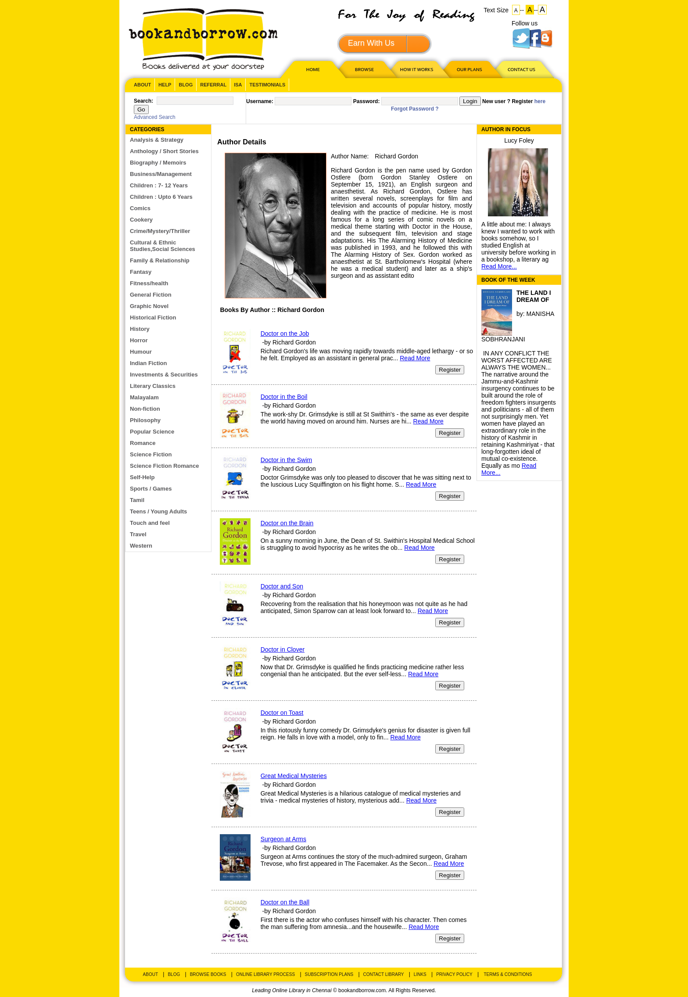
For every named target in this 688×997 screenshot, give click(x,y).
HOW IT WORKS (416, 69)
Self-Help (142, 477)
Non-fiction (145, 408)
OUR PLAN (469, 69)
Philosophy (145, 420)
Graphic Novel (149, 306)
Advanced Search (155, 117)
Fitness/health (149, 283)
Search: (143, 101)
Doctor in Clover (283, 649)
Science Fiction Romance (164, 466)
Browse (365, 69)
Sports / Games (151, 488)
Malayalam (144, 397)
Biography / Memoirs (158, 162)
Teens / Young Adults (158, 511)
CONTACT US (520, 69)
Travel (138, 534)
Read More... (499, 266)
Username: (259, 101)
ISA (238, 84)
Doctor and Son (282, 586)
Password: (366, 101)
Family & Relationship (160, 260)
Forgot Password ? (415, 109)
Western (141, 545)
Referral (213, 84)
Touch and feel (150, 523)
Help (164, 84)
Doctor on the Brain (287, 523)
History (140, 329)
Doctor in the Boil (284, 396)
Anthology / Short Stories (164, 151)
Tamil (137, 500)
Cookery (141, 219)
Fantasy (140, 272)
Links (420, 974)
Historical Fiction (153, 317)
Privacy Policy (454, 974)
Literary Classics (153, 386)
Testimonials (267, 84)
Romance (143, 443)
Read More (415, 358)
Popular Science (152, 431)
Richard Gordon (396, 156)
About (142, 84)
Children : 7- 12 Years (159, 185)
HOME (311, 69)
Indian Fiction (148, 363)
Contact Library (383, 974)
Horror (138, 340)
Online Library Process (265, 974)
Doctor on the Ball (285, 902)
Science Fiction (151, 454)
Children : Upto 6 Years (161, 197)
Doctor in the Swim (286, 459)
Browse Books (208, 974)
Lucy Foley (519, 140)
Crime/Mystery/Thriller (160, 231)
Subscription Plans (329, 974)
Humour (141, 351)
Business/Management (161, 174)
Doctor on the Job (285, 333)
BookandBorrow (203, 39)
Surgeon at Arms (283, 839)
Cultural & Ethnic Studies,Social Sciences (162, 245)
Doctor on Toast (282, 712)
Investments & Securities (164, 374)
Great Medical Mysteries (294, 775)
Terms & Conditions (508, 974)
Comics (140, 208)
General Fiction (151, 294)
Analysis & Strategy (156, 139)
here (539, 101)
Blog (186, 84)
